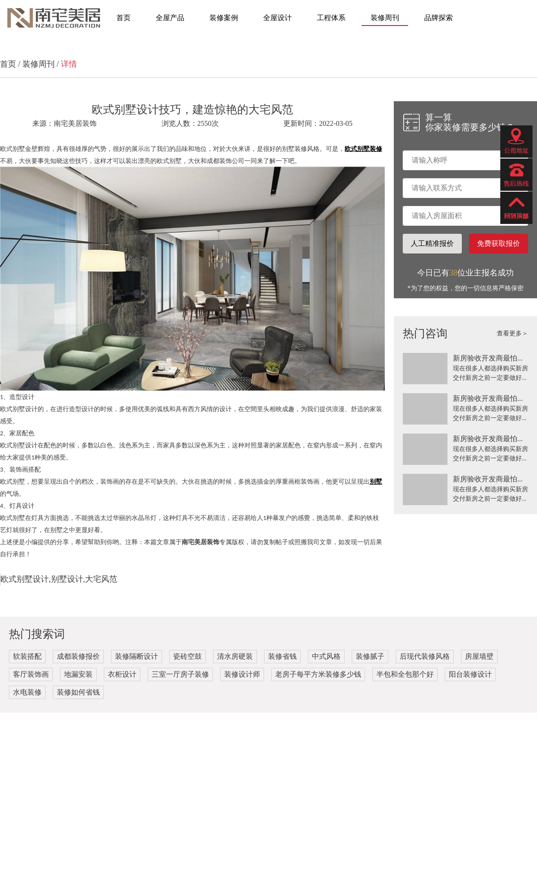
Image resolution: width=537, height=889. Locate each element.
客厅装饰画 (31, 674)
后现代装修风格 (425, 656)
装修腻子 (370, 656)
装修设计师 (242, 674)
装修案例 (223, 17)
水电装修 (27, 692)
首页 (123, 17)
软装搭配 (27, 656)
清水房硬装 (235, 656)
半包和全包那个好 (405, 674)
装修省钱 (282, 656)
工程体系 (331, 17)
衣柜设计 (122, 674)
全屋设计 (277, 17)
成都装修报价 (78, 656)
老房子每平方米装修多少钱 (318, 674)
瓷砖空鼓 (187, 656)
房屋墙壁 (479, 656)
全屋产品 (170, 17)
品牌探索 (438, 17)
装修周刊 (385, 17)
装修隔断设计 (136, 656)
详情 (69, 64)
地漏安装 (78, 674)
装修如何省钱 (78, 692)
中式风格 (326, 656)
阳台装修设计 (470, 674)
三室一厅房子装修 (180, 674)
